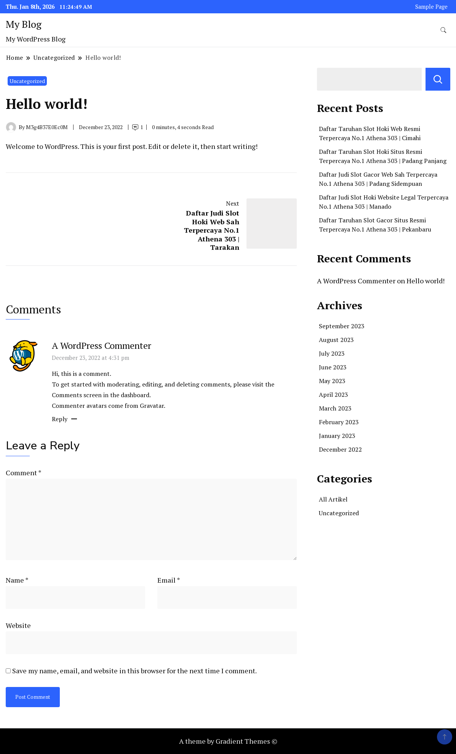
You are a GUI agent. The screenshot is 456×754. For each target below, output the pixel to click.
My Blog (24, 24)
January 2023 (337, 435)
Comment (23, 472)
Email (168, 580)
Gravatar (152, 405)
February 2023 (339, 422)
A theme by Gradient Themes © (228, 741)
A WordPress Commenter (101, 345)
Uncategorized (27, 81)
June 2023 (333, 367)
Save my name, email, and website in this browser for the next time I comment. (134, 670)
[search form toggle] (443, 30)
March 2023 (335, 408)
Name (17, 580)
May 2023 (332, 381)
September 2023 (342, 326)
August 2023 (336, 339)
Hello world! (425, 280)
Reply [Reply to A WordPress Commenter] (59, 419)
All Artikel (333, 499)
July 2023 (332, 353)
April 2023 (333, 394)
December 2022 (340, 449)
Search (438, 79)
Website (18, 625)
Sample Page (431, 6)
